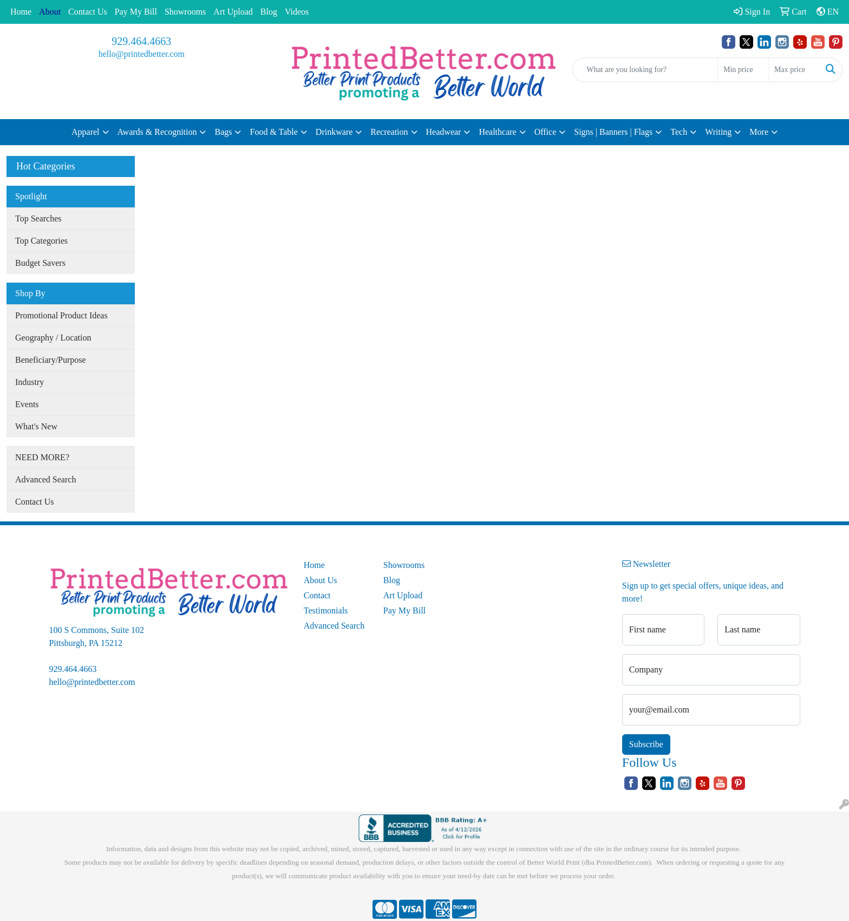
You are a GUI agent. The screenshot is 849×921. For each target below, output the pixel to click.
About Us (320, 580)
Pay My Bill (136, 11)
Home (20, 11)
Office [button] (545, 131)
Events (27, 404)
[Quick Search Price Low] (743, 69)
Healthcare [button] (497, 131)
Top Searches (38, 218)
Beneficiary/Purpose (50, 359)
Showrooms (185, 11)
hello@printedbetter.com (142, 53)
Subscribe (646, 744)
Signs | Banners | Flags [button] (613, 131)
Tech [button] (678, 131)
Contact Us (87, 11)
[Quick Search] (645, 69)
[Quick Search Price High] (794, 69)
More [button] (758, 131)
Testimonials (326, 610)
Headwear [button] (443, 131)
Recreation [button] (389, 131)
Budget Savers (40, 262)
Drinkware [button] (334, 131)
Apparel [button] (85, 131)
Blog (268, 11)
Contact (317, 595)
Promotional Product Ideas (61, 315)
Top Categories (41, 240)
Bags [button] (223, 131)
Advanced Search (45, 479)
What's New (36, 426)
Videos (297, 11)
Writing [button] (718, 131)
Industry (29, 382)
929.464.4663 (141, 41)
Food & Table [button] (273, 131)
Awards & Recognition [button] (157, 131)
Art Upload (232, 11)
